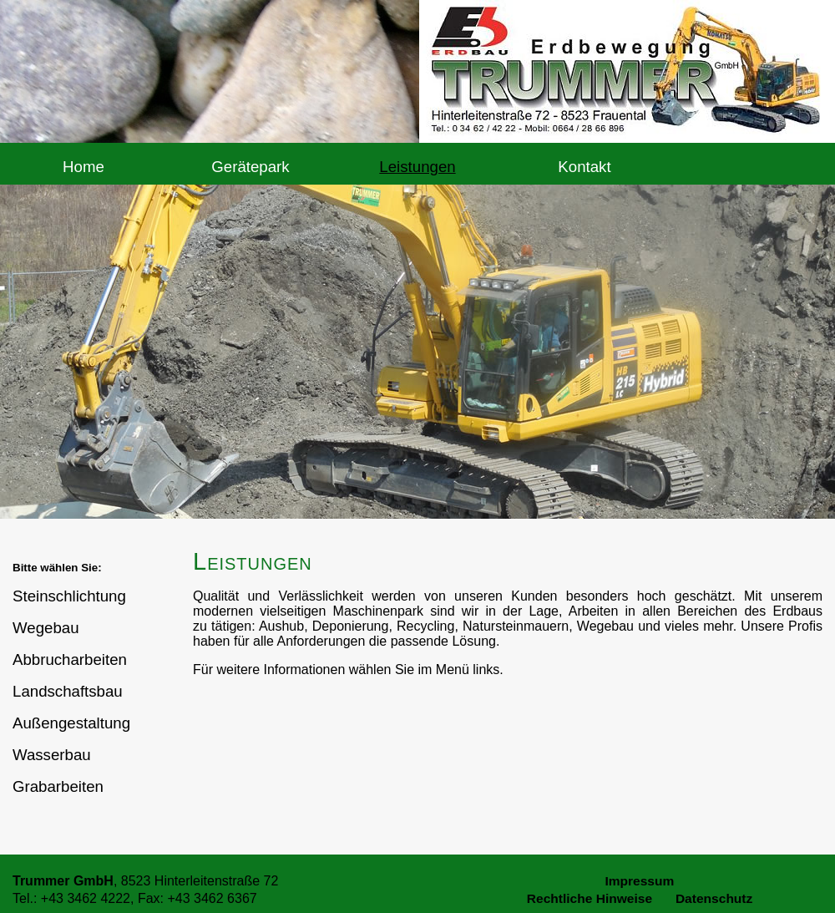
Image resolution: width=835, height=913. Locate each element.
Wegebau (46, 628)
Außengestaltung (71, 723)
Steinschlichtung (69, 596)
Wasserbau (52, 754)
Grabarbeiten (58, 786)
